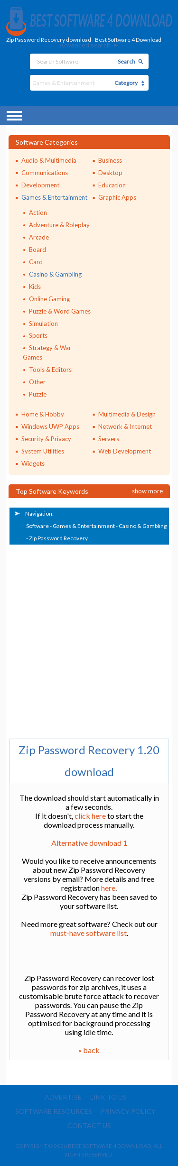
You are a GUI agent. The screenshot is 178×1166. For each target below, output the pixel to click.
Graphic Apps (117, 197)
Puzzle (38, 394)
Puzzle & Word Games (60, 311)
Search (126, 61)
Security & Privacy (46, 439)
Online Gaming (49, 299)
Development (40, 185)
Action (38, 212)
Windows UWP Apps (50, 426)
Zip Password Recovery (58, 538)
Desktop (110, 172)
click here (90, 815)
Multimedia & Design (127, 414)
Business (110, 160)
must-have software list (88, 932)
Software (37, 525)
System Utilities (42, 451)
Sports (38, 335)
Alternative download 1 (89, 842)
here (108, 887)
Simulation (43, 323)
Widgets (33, 463)
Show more (147, 491)
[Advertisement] (89, 639)
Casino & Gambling (55, 274)
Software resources (53, 1111)
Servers (108, 439)
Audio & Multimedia (48, 160)
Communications (44, 172)
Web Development (124, 451)
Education (112, 185)
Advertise (63, 1097)
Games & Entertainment (54, 197)
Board (37, 249)
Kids (35, 286)
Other (37, 382)
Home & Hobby (42, 414)
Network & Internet (125, 426)
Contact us (89, 1125)
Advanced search (85, 45)
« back (89, 1050)
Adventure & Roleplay (59, 225)
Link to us (108, 1097)
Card (36, 262)
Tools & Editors (50, 369)
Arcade (39, 237)
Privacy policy (128, 1111)
